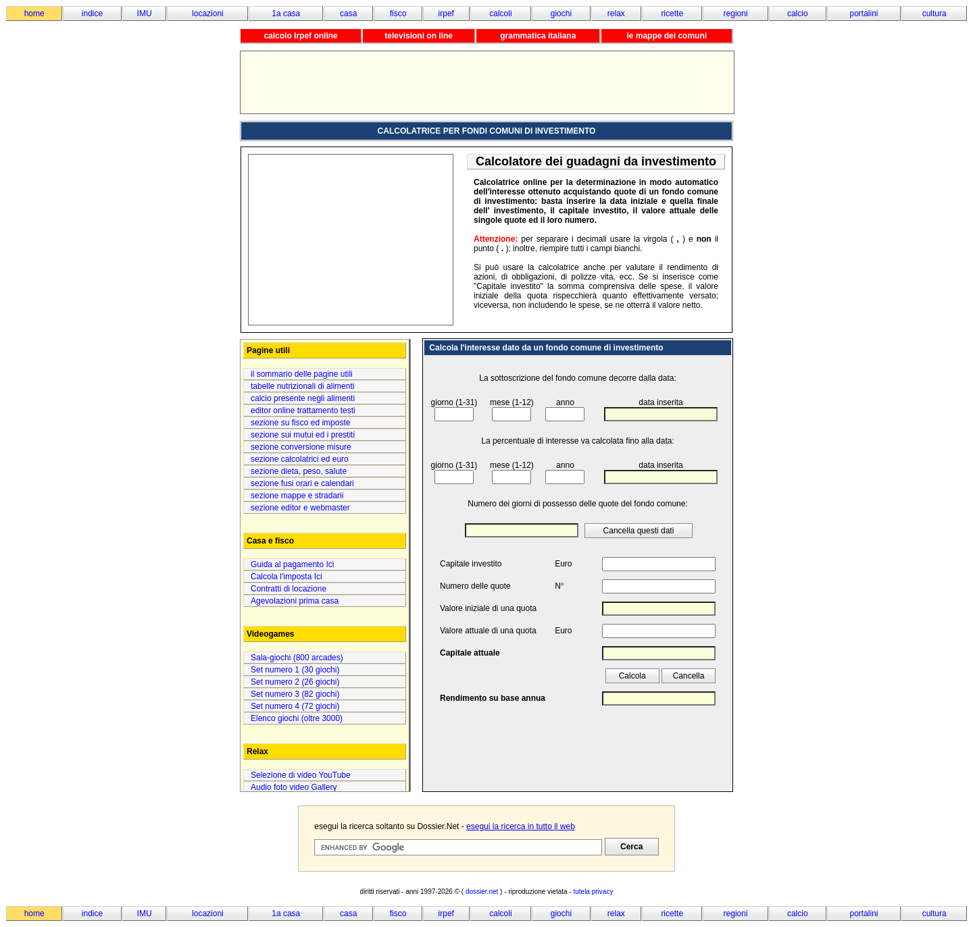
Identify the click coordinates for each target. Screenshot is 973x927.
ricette (672, 13)
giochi (561, 13)
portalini (864, 13)
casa (348, 13)
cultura (934, 13)
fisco (398, 13)
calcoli (500, 13)
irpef (446, 13)
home (34, 13)
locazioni (208, 13)
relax (616, 13)
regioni (736, 13)
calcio (797, 13)
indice (92, 13)
